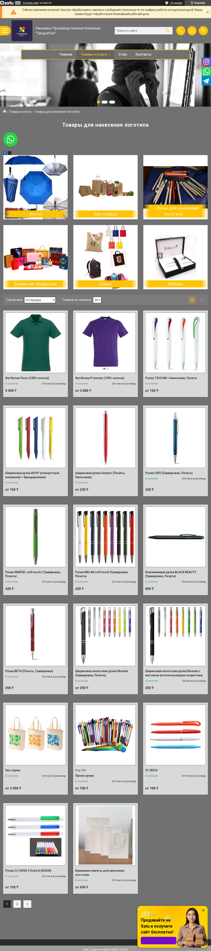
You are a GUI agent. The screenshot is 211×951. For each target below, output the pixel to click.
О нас (122, 54)
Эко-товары (105, 213)
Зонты (35, 213)
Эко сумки (12, 770)
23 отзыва (176, 2)
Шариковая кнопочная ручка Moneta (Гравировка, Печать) (101, 673)
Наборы (175, 283)
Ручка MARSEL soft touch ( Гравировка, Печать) (33, 574)
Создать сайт (31, 2)
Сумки (105, 283)
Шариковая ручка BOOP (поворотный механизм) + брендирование (32, 475)
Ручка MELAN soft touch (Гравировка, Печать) (101, 574)
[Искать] (168, 31)
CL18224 (151, 770)
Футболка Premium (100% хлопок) (99, 378)
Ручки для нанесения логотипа (177, 211)
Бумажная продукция (35, 283)
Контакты (143, 54)
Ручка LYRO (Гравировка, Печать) (169, 473)
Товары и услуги (94, 54)
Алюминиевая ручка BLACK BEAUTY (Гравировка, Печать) (170, 574)
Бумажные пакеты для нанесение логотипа (99, 872)
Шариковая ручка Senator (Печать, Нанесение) (100, 475)
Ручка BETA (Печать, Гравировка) (29, 671)
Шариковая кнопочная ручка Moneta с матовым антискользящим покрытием (174, 673)
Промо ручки (84, 775)
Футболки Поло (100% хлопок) (27, 378)
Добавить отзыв (203, 30)
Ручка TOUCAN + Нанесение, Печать (171, 378)
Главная (66, 54)
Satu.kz (124, 949)
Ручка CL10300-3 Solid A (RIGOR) (28, 870)
